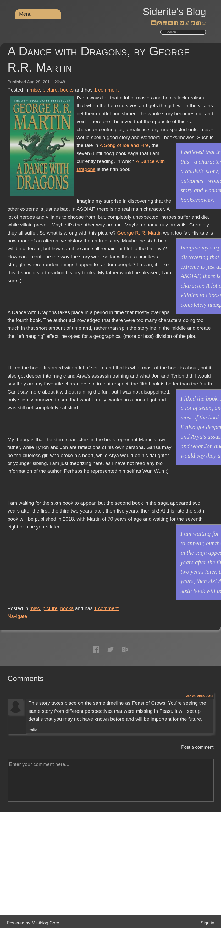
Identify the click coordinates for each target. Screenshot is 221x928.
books (67, 90)
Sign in (207, 922)
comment (106, 90)
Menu (25, 14)
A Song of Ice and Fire (123, 145)
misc (35, 90)
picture (50, 90)
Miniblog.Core (45, 922)
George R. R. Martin (139, 233)
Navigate (17, 616)
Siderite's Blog (174, 11)
